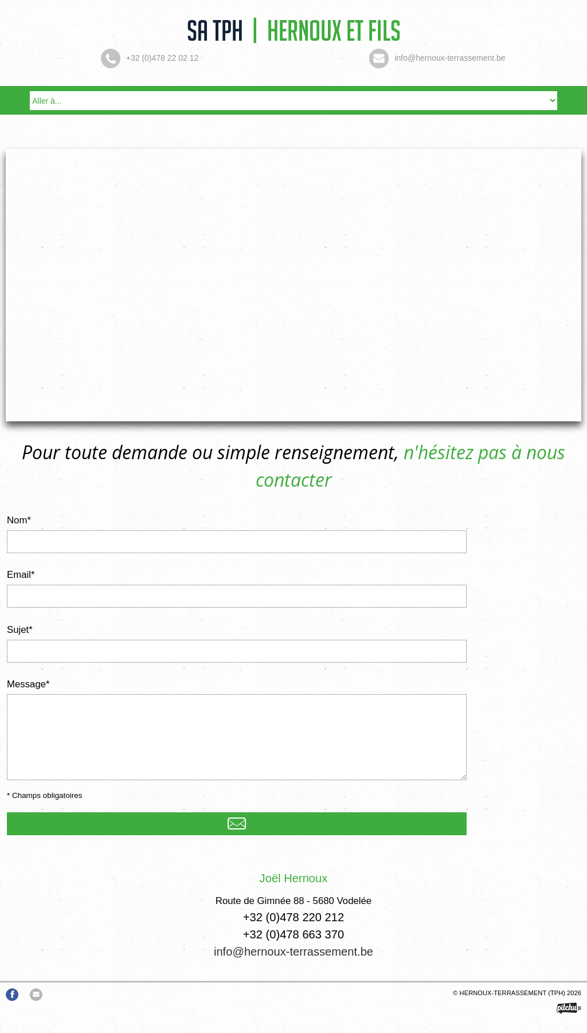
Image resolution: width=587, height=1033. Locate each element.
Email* (21, 574)
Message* (28, 684)
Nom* (19, 520)
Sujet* (20, 629)
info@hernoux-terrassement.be (293, 951)
